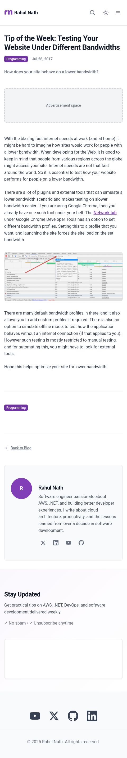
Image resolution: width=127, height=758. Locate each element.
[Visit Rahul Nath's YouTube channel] (35, 716)
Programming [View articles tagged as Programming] (16, 59)
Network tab (105, 212)
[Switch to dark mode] (106, 13)
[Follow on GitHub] (81, 543)
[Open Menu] (118, 12)
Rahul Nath (21, 12)
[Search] (92, 13)
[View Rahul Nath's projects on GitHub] (73, 716)
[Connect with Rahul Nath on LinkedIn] (92, 716)
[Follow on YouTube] (68, 543)
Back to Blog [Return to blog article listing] (17, 448)
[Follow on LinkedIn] (56, 543)
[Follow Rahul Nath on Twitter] (54, 716)
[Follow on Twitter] (43, 543)
